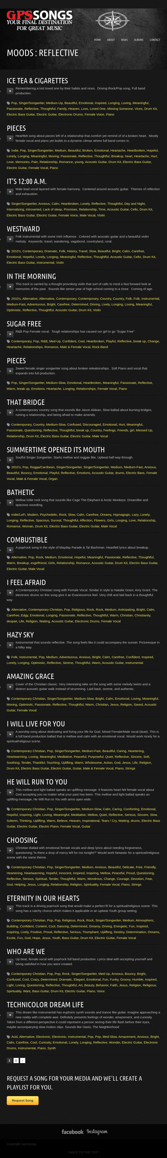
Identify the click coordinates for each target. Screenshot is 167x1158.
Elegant (79, 979)
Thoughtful (48, 108)
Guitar (77, 768)
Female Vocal (38, 168)
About (111, 40)
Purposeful (96, 756)
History (72, 251)
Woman (27, 526)
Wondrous (94, 879)
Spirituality (91, 884)
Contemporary (32, 251)
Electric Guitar (46, 114)
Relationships (33, 347)
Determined (79, 304)
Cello (134, 209)
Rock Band (100, 347)
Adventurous (36, 304)
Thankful (38, 762)
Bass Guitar (70, 938)
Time (101, 209)
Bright (116, 251)
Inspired (100, 103)
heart (128, 156)
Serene (68, 663)
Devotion (137, 879)
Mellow (92, 815)
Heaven (73, 108)
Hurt (154, 156)
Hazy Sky (21, 634)
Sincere (136, 756)
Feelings (109, 430)
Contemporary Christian (45, 609)
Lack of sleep (52, 209)
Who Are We (27, 951)
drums (119, 473)
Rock (62, 514)
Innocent (65, 873)
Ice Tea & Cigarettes (39, 80)
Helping (20, 884)
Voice (101, 991)
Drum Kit (150, 108)
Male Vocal (87, 215)
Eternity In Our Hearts (45, 897)
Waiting (44, 621)
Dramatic (51, 251)
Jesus (114, 704)
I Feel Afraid (27, 582)
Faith (113, 985)
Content (41, 926)
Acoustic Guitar (96, 162)
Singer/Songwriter (31, 103)
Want (27, 991)
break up (139, 341)
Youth (56, 938)
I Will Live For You (37, 723)
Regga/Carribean (42, 467)
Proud (130, 873)
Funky (114, 979)
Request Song (22, 1100)
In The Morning (33, 276)
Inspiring (25, 815)
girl (132, 430)
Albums (138, 40)
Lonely (11, 156)
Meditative (64, 756)
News (124, 40)
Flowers (99, 520)
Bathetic (21, 492)
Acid (14, 1036)
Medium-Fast (16, 304)
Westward (24, 228)
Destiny (119, 932)
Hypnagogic (121, 514)
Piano (110, 114)
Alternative (30, 298)
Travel (83, 251)
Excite (11, 938)
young (79, 162)
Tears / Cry (109, 820)
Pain (34, 162)
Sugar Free (25, 323)
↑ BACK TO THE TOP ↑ (83, 1152)
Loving (126, 103)
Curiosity (45, 1042)
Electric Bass (135, 473)
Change (153, 341)
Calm (55, 203)
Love (10, 162)
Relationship (48, 162)
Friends (122, 430)
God (117, 762)
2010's (16, 251)
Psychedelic (48, 514)
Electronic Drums (70, 114)
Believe (62, 820)
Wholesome (93, 762)
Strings (130, 768)
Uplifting (67, 762)
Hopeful (152, 150)
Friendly (150, 867)
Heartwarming (17, 756)
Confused (74, 424)
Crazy (35, 979)
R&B (44, 341)
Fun (132, 926)
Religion (32, 621)
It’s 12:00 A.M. (28, 181)
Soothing (13, 762)
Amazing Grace (32, 676)
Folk (62, 251)
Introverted (33, 209)
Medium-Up (54, 103)
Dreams (153, 932)
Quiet (109, 756)
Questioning (33, 430)
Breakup (117, 156)
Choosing (23, 839)
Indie (14, 150)
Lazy (135, 514)
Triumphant (90, 932)
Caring (121, 751)
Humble (137, 979)
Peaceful (80, 756)
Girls (110, 520)
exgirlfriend (38, 563)
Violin (101, 215)
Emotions (38, 388)
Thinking (25, 820)
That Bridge (27, 401)
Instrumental (45, 262)
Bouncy (26, 473)
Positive (36, 932)
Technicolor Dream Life (47, 1004)
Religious (78, 609)
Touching (53, 762)
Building (12, 926)
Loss (84, 108)
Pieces (17, 127)
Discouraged (92, 424)
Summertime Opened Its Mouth (59, 449)
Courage (123, 879)
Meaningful (140, 103)
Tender (26, 762)
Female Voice (94, 114)
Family (62, 108)
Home (97, 40)
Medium (60, 150)
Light (36, 815)
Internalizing (15, 209)
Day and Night (134, 203)
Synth (51, 1048)
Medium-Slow (55, 383)
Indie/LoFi (18, 514)
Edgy (24, 615)
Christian (126, 615)
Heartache (117, 150)
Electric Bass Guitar (21, 114)
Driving (95, 304)
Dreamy (105, 514)
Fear (148, 879)
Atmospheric (144, 920)
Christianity (142, 615)
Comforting (131, 809)
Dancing (63, 926)
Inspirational (91, 820)
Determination (136, 932)
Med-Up (55, 341)
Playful (111, 341)
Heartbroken (136, 150)
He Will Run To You (39, 781)
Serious (130, 815)
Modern (32, 514)
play (10, 91)
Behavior (102, 985)
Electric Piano (48, 826)
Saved (138, 704)
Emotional (86, 103)
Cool (81, 341)
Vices (139, 108)
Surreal (56, 520)
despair (12, 621)
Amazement (126, 1036)
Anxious (44, 203)
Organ (53, 479)
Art (80, 985)
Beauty (89, 985)
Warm (11, 388)
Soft (146, 756)
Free (139, 867)
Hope (36, 938)
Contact (155, 40)
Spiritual (41, 879)
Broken (87, 150)
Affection (86, 520)
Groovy (125, 979)
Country (105, 298)
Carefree (138, 251)
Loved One (98, 108)
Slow (92, 251)
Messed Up (144, 430)
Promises (70, 209)
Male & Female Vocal (75, 347)
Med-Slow (110, 1036)
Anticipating (126, 609)
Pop (14, 103)
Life (21, 621)
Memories (22, 162)
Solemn (12, 820)
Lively (106, 304)
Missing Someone (120, 108)
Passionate (15, 108)
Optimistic (14, 310)
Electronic (43, 1036)
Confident (69, 341)
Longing (114, 103)
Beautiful (70, 103)
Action (108, 762)
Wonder (114, 1042)
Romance (66, 162)
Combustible (28, 539)
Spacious (42, 520)
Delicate (128, 867)
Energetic (120, 926)
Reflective (31, 108)
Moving (54, 156)
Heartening (136, 751)
